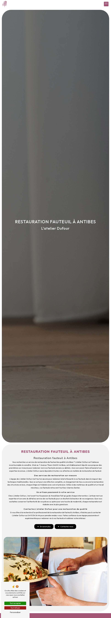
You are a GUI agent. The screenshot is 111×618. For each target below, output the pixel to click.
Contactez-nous (65, 526)
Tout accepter (15, 603)
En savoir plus (43, 526)
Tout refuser (15, 608)
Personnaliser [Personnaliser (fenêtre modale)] (15, 612)
